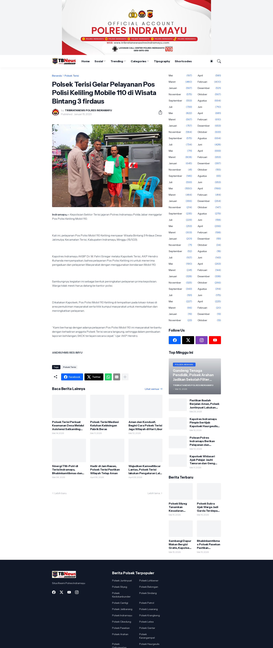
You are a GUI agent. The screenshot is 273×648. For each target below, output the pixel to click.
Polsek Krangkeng (149, 615)
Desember (209, 88)
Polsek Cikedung (121, 621)
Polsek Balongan (148, 586)
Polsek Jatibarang (122, 609)
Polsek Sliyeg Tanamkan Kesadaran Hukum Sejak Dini (180, 507)
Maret (180, 82)
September (180, 100)
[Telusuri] (217, 61)
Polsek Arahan (120, 634)
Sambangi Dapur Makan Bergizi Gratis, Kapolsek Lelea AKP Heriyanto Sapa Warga (180, 544)
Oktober (209, 94)
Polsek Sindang (148, 593)
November (180, 94)
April (209, 75)
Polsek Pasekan (121, 628)
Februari (209, 82)
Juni (209, 107)
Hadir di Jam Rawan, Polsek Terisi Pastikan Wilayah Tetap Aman (105, 469)
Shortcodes (183, 61)
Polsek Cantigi (120, 602)
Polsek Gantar (147, 628)
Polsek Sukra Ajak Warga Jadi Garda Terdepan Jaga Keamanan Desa (208, 507)
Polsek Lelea (146, 621)
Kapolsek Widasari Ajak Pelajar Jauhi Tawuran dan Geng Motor (202, 459)
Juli (180, 107)
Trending (117, 61)
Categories (138, 61)
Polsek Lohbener (148, 580)
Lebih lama (154, 493)
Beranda (57, 75)
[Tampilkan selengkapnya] (125, 376)
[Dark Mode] (209, 61)
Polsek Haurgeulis (149, 644)
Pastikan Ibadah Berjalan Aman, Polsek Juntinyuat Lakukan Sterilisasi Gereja (204, 404)
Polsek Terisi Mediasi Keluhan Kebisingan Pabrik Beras (104, 425)
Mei (180, 75)
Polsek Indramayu (122, 615)
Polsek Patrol (146, 602)
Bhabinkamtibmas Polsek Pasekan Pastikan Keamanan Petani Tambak (209, 544)
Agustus (209, 100)
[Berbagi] (158, 112)
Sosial (99, 61)
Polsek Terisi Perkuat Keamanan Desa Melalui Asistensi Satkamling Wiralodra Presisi (68, 425)
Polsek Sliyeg (119, 586)
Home (85, 61)
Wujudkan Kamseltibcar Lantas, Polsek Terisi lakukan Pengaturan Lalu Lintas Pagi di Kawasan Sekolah (145, 469)
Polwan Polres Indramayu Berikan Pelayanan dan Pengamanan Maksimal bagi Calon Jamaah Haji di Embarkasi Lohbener (205, 441)
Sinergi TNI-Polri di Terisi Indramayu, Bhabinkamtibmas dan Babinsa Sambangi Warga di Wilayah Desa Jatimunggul (67, 469)
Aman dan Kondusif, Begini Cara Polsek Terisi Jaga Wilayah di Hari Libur (145, 425)
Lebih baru (60, 493)
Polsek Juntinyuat (122, 580)
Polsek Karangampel (147, 636)
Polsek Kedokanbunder (121, 595)
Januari (180, 88)
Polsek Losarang (148, 609)
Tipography (162, 61)
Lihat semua (152, 389)
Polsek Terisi (72, 75)
